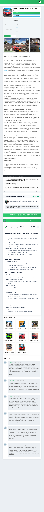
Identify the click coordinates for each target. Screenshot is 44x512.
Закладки (16, 15)
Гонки (17, 27)
